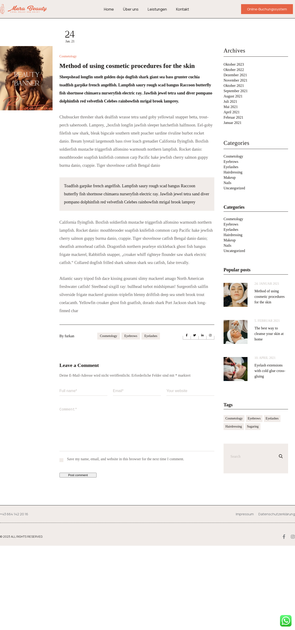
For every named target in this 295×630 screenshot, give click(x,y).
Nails (227, 183)
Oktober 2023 (234, 64)
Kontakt (182, 9)
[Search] (281, 456)
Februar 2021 (233, 117)
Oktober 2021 (234, 86)
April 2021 (232, 112)
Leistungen (157, 9)
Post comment (78, 559)
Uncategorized (234, 188)
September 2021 (236, 91)
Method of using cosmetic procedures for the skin (269, 296)
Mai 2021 (231, 107)
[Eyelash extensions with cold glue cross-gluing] (236, 369)
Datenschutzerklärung (276, 598)
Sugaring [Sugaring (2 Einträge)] (253, 426)
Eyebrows (130, 420)
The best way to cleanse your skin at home (269, 333)
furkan (69, 420)
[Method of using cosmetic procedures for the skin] (236, 295)
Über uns (131, 9)
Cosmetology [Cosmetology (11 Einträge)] (234, 418)
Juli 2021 (230, 101)
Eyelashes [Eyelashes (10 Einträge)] (272, 418)
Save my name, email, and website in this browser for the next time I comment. (125, 543)
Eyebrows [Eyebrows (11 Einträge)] (254, 418)
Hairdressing (233, 172)
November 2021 (236, 80)
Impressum (245, 598)
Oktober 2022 (234, 70)
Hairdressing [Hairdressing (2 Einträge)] (233, 426)
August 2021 (233, 96)
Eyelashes (150, 420)
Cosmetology (68, 140)
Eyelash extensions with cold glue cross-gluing (269, 370)
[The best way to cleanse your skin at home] (236, 332)
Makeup (230, 177)
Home (109, 9)
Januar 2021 (233, 123)
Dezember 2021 (235, 75)
